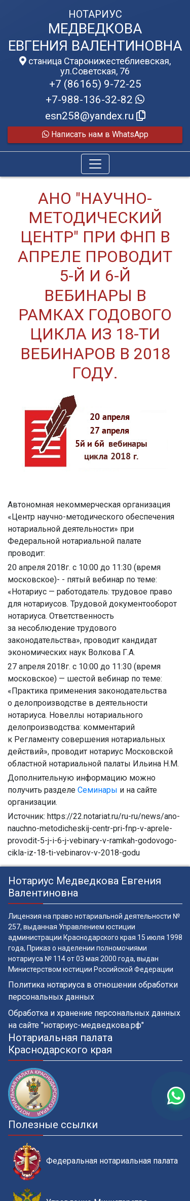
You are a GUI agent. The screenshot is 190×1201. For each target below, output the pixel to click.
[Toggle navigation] (95, 164)
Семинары (98, 790)
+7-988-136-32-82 (95, 100)
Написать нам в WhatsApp (95, 134)
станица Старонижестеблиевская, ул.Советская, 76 (95, 66)
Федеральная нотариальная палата (95, 1161)
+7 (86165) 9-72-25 (95, 84)
